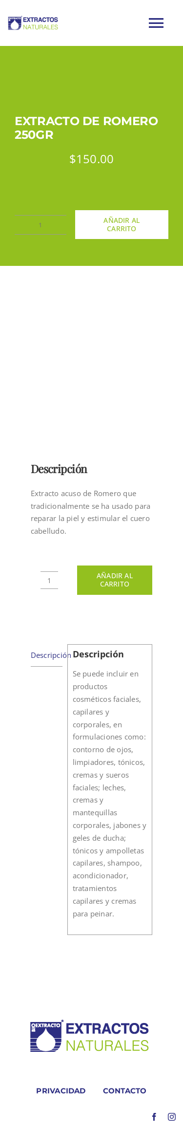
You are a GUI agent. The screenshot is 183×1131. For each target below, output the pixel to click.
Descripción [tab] (46, 655)
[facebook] (154, 1117)
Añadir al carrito (121, 224)
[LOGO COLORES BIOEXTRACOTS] (89, 1021)
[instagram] (172, 1117)
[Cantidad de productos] (40, 225)
